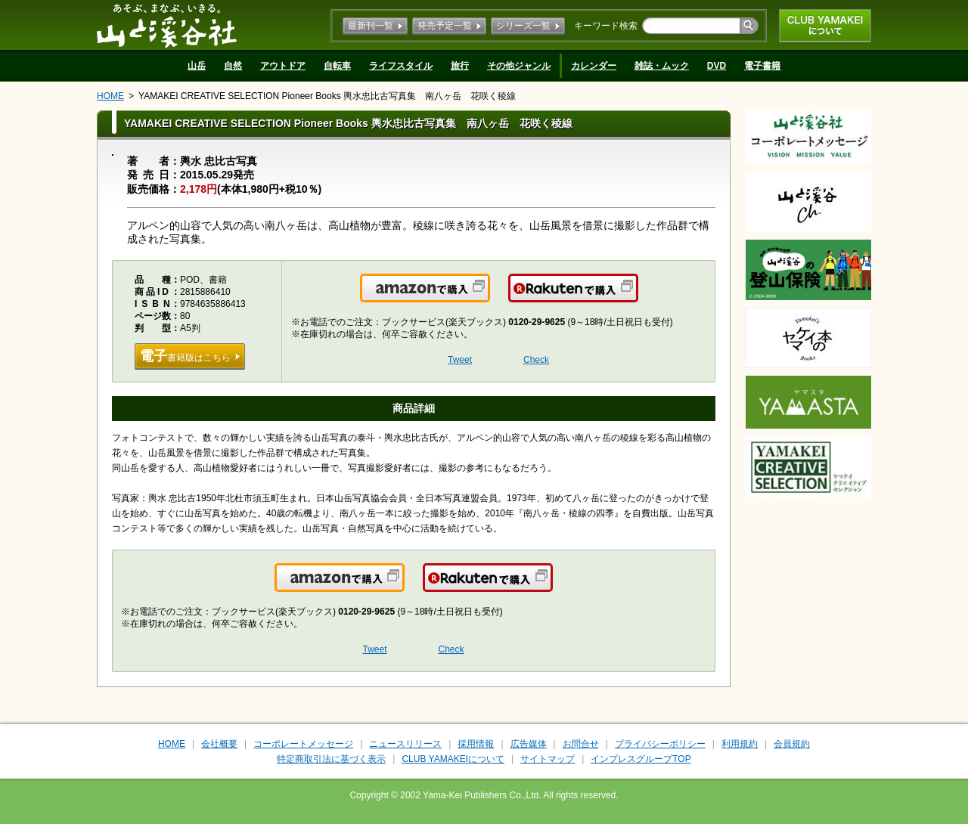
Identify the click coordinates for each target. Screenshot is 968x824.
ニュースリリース (405, 744)
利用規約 (739, 744)
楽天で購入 (637, 297)
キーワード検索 (606, 25)
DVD (716, 65)
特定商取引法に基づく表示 (331, 759)
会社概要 (219, 744)
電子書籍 (762, 65)
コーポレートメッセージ (303, 744)
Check (536, 360)
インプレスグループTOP (640, 759)
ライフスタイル (401, 65)
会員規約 (792, 744)
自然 (233, 65)
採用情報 (476, 744)
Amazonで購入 (489, 297)
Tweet (460, 360)
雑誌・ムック (661, 65)
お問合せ (581, 744)
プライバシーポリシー (660, 744)
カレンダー (593, 65)
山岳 (197, 65)
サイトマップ (547, 759)
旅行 (460, 65)
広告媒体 (528, 744)
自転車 (337, 65)
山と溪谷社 (167, 25)
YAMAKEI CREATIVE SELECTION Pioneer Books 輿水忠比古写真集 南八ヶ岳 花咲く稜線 (327, 96)
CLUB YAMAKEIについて (825, 25)
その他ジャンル (519, 65)
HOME (110, 96)
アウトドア (283, 65)
